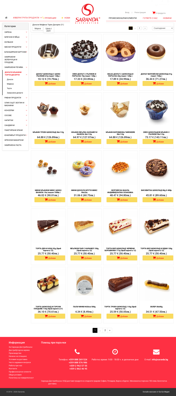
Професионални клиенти (20, 374)
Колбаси (8, 42)
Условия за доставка (18, 362)
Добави (50, 83)
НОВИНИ (167, 18)
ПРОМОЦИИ (49, 17)
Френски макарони (13, 140)
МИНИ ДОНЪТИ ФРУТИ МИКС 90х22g (84, 191)
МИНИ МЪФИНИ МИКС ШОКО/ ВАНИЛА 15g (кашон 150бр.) (48, 191)
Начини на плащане (18, 359)
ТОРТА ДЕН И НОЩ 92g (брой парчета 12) (48, 249)
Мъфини (10, 84)
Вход (127, 12)
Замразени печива (13, 67)
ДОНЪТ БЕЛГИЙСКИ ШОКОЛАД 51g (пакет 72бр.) (156, 75)
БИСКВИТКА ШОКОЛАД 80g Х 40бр (156, 190)
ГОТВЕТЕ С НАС (150, 18)
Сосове (8, 115)
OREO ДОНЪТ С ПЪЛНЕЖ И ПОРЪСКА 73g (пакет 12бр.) (84, 75)
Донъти (10, 79)
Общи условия (15, 377)
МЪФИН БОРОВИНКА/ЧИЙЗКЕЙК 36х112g (120, 133)
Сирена (8, 32)
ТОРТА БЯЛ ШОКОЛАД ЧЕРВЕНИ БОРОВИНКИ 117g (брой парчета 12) (120, 249)
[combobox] (163, 7)
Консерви (9, 110)
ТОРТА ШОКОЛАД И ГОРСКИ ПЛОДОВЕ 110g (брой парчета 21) (48, 308)
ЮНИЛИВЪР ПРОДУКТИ (15, 135)
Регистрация (139, 12)
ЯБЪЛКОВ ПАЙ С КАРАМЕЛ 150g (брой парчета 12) (84, 249)
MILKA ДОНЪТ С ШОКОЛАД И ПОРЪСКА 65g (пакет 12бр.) (120, 75)
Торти (9, 88)
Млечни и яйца (11, 37)
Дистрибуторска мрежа (38, 3)
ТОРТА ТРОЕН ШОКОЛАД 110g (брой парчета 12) (120, 308)
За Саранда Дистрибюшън (16, 3)
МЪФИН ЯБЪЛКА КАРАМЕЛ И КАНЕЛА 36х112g (84, 133)
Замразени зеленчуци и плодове (10, 59)
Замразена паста (12, 145)
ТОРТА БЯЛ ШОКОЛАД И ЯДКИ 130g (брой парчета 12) (156, 249)
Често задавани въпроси (20, 365)
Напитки (8, 120)
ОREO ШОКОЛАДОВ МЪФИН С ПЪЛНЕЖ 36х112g (156, 133)
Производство (56, 3)
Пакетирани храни (13, 130)
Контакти (68, 3)
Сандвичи (9, 125)
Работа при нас (15, 368)
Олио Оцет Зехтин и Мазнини (14, 104)
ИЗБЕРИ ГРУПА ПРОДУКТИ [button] (27, 18)
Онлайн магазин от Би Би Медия (156, 392)
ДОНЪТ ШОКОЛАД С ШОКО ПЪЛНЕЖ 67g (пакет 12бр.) (48, 75)
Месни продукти (12, 47)
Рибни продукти (12, 98)
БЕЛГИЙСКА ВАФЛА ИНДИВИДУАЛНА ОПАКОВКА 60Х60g (120, 192)
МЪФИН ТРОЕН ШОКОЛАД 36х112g (48, 132)
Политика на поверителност (21, 380)
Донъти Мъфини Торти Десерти (13, 73)
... (100, 330)
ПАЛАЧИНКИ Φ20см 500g (84, 307)
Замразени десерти (15, 93)
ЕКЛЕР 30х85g (156, 307)
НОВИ (65, 18)
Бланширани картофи (15, 52)
